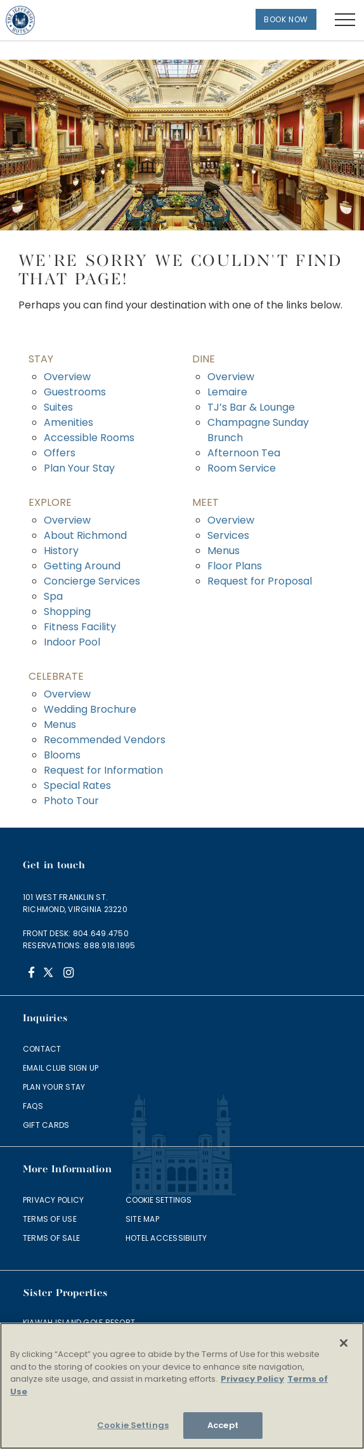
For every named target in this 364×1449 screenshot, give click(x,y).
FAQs (33, 1106)
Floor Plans (234, 566)
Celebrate (56, 676)
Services (228, 535)
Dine (203, 359)
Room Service (241, 468)
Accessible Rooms (89, 437)
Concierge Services (92, 581)
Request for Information (103, 770)
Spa (53, 596)
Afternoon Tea (243, 453)
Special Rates (77, 785)
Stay (41, 359)
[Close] (344, 1343)
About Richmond (85, 535)
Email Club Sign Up (60, 1067)
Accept (222, 1425)
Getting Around (82, 566)
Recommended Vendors (105, 739)
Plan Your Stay (79, 468)
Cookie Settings (159, 1199)
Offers (59, 453)
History (61, 550)
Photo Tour (71, 800)
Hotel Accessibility (166, 1238)
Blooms (62, 755)
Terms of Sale (51, 1238)
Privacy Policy (53, 1199)
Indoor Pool (72, 642)
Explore (50, 502)
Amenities (68, 422)
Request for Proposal (259, 581)
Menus (223, 550)
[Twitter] (50, 974)
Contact (42, 1048)
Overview (67, 376)
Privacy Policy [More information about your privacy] (252, 1379)
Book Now (286, 19)
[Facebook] (31, 974)
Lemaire (227, 392)
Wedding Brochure (90, 709)
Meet (205, 502)
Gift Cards (46, 1125)
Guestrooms (75, 392)
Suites (58, 407)
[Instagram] (68, 974)
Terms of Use (50, 1219)
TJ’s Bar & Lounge (251, 407)
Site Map (142, 1219)
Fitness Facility (80, 626)
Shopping (67, 611)
